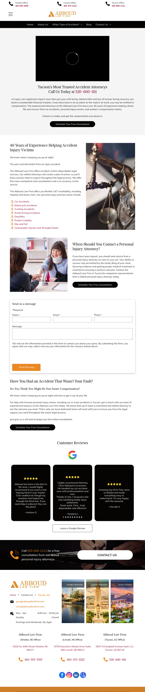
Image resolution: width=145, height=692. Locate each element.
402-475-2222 (75, 659)
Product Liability (23, 220)
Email (56, 314)
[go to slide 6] (74, 517)
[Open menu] (10, 14)
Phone (97, 314)
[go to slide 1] (63, 517)
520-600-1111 (86, 91)
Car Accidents (21, 201)
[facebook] (62, 675)
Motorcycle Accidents (25, 205)
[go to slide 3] (68, 517)
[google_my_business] (83, 675)
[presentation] (33, 355)
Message (17, 326)
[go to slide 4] (70, 517)
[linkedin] (76, 675)
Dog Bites (19, 216)
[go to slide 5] (72, 517)
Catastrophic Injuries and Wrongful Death (36, 227)
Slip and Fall (20, 224)
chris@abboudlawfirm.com (30, 606)
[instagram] (69, 675)
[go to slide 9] (81, 517)
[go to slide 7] (77, 517)
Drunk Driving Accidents (27, 212)
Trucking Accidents (24, 209)
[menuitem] (30, 24)
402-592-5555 (33, 659)
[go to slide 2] (65, 517)
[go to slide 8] (79, 517)
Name (15, 314)
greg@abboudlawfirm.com (30, 601)
